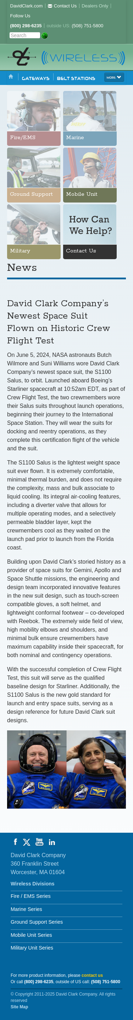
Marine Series (26, 909)
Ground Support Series (37, 922)
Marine (75, 137)
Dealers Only (95, 5)
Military (20, 251)
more (114, 76)
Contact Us (62, 5)
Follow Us (20, 15)
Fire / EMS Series (31, 896)
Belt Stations (76, 77)
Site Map (19, 1006)
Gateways (36, 77)
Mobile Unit (82, 194)
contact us (92, 975)
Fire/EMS (22, 137)
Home (11, 77)
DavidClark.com (26, 5)
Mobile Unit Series (31, 935)
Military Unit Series (32, 948)
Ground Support (31, 194)
